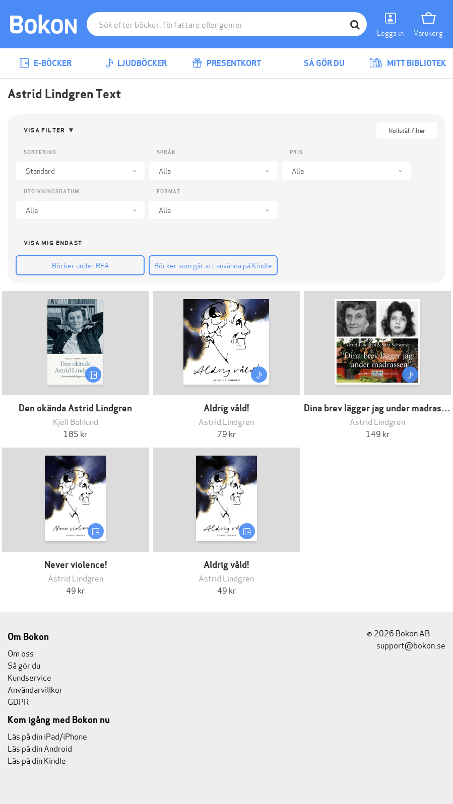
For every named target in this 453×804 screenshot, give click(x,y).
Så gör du (317, 63)
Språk (166, 152)
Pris (296, 152)
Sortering (40, 152)
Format (168, 191)
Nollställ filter (407, 130)
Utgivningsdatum (51, 191)
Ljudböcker (136, 63)
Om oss (21, 653)
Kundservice (29, 677)
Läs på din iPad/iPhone (47, 736)
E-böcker (45, 63)
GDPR (18, 701)
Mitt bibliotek (407, 63)
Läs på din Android (40, 748)
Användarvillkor (35, 689)
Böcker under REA (80, 265)
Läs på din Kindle (37, 760)
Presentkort (226, 63)
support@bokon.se (406, 644)
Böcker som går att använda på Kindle (213, 265)
